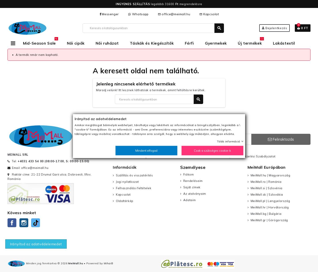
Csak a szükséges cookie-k (212, 150)
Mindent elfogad (146, 150)
